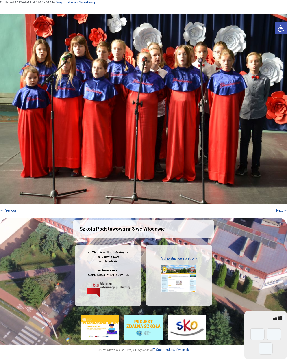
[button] (281, 28)
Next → (281, 210)
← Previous (8, 210)
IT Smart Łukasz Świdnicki (170, 350)
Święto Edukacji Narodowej (75, 2)
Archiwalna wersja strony (179, 258)
